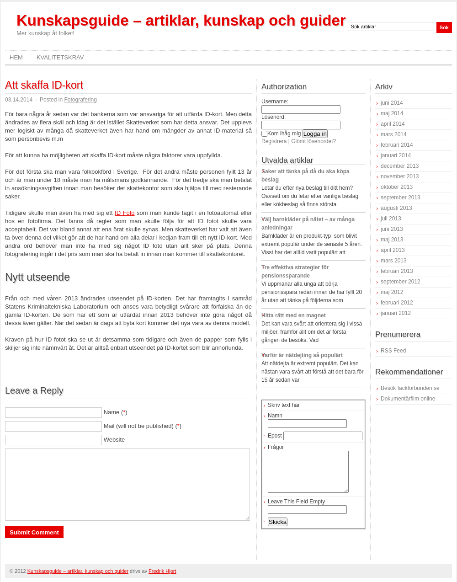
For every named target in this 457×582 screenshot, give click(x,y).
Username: (274, 101)
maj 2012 (392, 292)
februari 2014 (397, 145)
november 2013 (400, 176)
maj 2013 (392, 239)
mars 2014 (394, 134)
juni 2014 (392, 103)
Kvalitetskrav (60, 57)
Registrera (274, 141)
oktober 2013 (397, 187)
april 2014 (393, 124)
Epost (275, 435)
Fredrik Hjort (162, 571)
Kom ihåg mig (281, 133)
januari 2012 (396, 313)
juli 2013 (391, 218)
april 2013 (393, 250)
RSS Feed (393, 350)
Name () (116, 412)
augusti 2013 (396, 208)
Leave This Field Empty (296, 510)
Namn (275, 415)
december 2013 (400, 166)
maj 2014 (392, 113)
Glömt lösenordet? (313, 141)
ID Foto (125, 212)
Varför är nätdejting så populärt (302, 355)
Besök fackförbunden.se (410, 388)
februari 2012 (397, 302)
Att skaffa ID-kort (44, 85)
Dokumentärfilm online (408, 398)
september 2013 (400, 197)
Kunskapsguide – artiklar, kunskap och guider (181, 20)
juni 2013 (392, 229)
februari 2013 (397, 271)
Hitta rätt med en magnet (293, 315)
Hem (16, 57)
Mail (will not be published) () (143, 425)
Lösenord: (273, 117)
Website (114, 439)
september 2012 (400, 281)
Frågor (276, 447)
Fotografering (80, 99)
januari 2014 (396, 155)
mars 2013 (394, 260)
